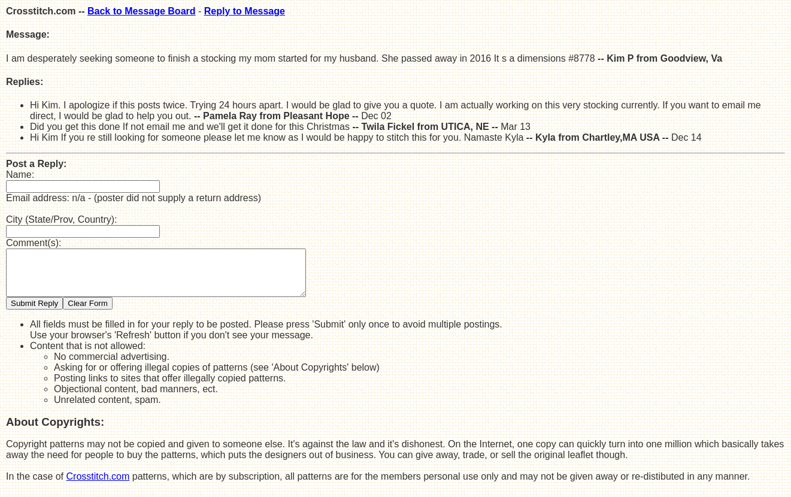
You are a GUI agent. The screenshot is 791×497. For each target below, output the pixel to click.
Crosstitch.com (98, 485)
